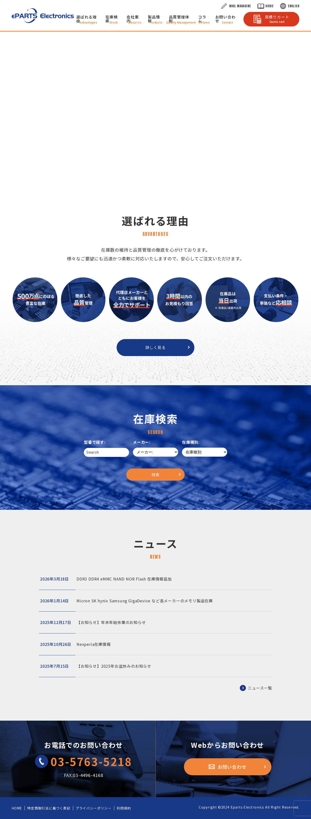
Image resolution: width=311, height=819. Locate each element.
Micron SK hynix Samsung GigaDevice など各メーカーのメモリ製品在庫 (126, 600)
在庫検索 (111, 18)
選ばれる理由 (86, 18)
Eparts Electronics (247, 807)
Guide (269, 6)
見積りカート (277, 19)
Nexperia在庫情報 (75, 644)
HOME (17, 808)
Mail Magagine (240, 6)
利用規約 (124, 808)
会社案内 (133, 18)
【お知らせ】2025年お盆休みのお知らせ (95, 666)
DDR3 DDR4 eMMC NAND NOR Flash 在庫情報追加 (106, 578)
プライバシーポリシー (94, 808)
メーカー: (142, 442)
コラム (202, 18)
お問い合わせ (225, 18)
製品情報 (154, 18)
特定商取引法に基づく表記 (48, 808)
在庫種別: (191, 442)
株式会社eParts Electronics (43, 15)
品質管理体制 (179, 18)
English (293, 6)
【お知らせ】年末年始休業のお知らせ (93, 622)
